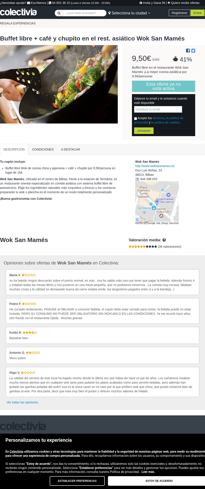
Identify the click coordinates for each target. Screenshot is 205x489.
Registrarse (179, 13)
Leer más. (148, 472)
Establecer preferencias (77, 480)
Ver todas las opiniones (22, 402)
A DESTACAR (70, 149)
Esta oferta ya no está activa (163, 86)
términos (158, 118)
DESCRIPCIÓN (14, 149)
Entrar (197, 13)
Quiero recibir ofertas (184, 3)
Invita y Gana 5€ (152, 3)
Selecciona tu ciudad (129, 13)
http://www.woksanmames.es (155, 166)
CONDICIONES (43, 149)
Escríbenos (36, 3)
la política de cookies (165, 122)
